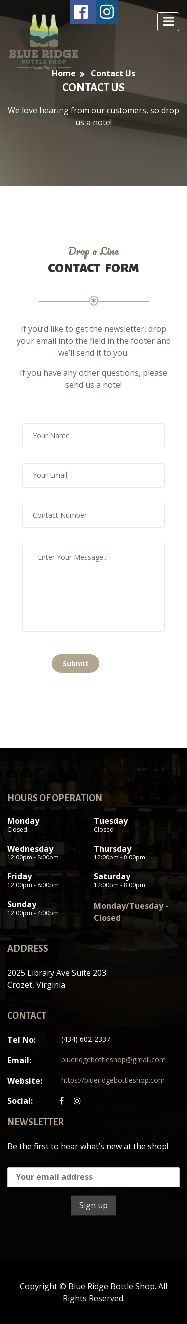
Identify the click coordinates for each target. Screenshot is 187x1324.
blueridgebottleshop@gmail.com (113, 1059)
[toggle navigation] (168, 21)
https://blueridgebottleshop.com (113, 1080)
